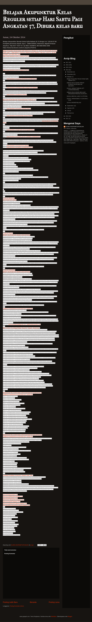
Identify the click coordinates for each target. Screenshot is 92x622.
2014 (67, 70)
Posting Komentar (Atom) (17, 606)
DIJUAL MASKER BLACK (74, 102)
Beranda (33, 602)
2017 (67, 62)
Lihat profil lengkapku (70, 143)
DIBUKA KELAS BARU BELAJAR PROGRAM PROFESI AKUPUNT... (77, 93)
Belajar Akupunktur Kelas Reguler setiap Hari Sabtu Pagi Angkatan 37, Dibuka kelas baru (43, 19)
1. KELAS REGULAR (9, 198)
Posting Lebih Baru (10, 602)
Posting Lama (54, 602)
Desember (70, 72)
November (70, 74)
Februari (69, 113)
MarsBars (53, 616)
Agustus (69, 108)
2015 (67, 67)
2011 (67, 118)
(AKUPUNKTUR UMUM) (9, 200)
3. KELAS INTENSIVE (9, 270)
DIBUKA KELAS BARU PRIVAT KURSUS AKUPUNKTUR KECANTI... (75, 84)
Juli (68, 110)
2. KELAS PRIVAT (8, 233)
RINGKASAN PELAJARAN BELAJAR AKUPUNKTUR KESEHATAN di (22, 393)
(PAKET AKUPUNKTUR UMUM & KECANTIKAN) (16, 235)
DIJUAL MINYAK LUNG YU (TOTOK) (77, 96)
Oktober (69, 76)
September (70, 105)
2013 (67, 116)
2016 (67, 65)
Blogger (70, 616)
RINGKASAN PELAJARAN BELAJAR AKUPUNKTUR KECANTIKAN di (22, 435)
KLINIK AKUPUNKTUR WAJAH (75, 126)
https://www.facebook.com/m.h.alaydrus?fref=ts (16, 56)
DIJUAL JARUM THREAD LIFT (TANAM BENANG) (75, 89)
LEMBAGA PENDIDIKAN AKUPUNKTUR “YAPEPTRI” (18, 394)
